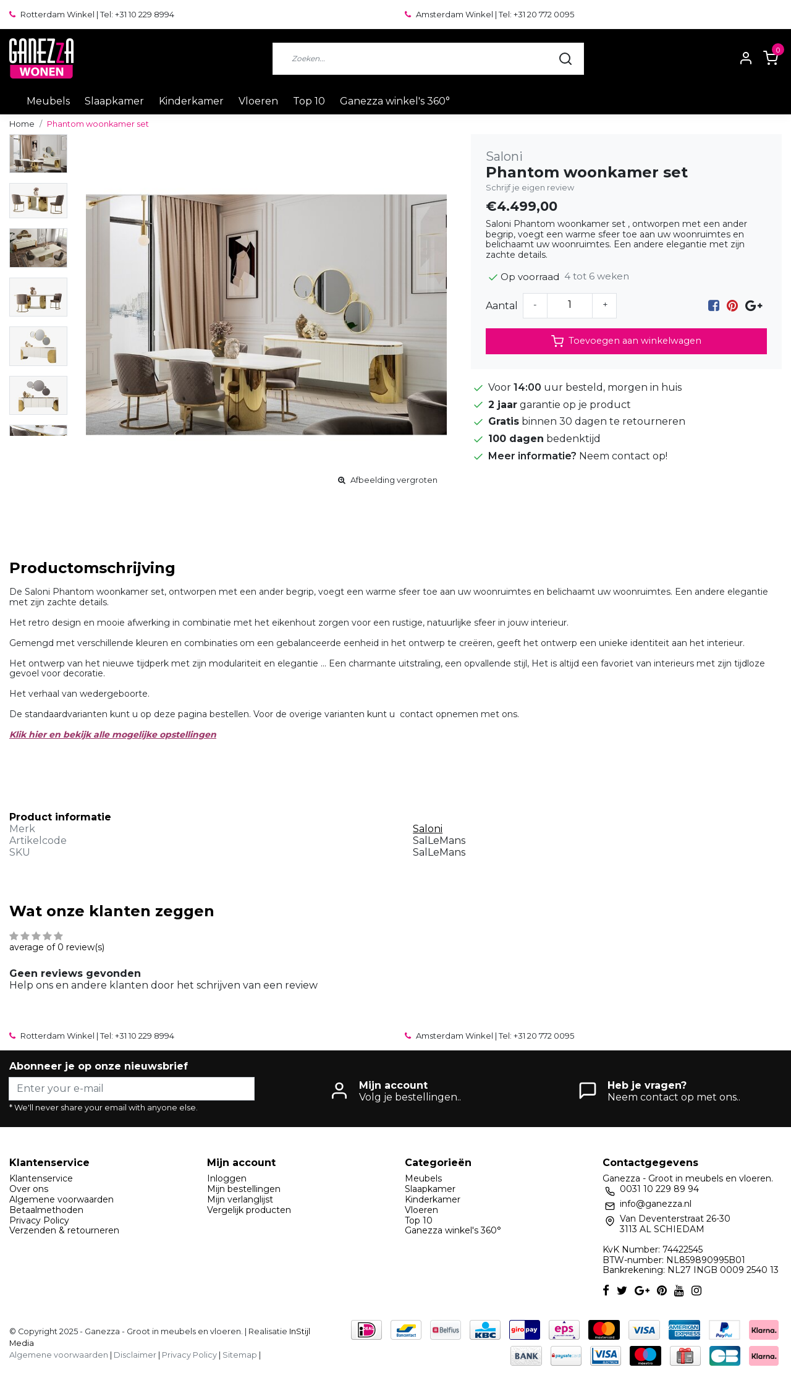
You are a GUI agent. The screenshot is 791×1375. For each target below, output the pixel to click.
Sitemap (239, 1355)
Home (22, 124)
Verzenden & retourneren (64, 1230)
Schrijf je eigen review (530, 187)
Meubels (48, 101)
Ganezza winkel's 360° (395, 101)
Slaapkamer (114, 101)
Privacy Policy (39, 1220)
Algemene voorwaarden (61, 1199)
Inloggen (227, 1178)
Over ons (28, 1188)
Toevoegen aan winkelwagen (626, 341)
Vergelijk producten (249, 1209)
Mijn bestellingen (244, 1188)
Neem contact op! (623, 456)
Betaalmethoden (46, 1209)
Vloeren (258, 101)
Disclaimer (135, 1355)
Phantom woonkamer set (98, 124)
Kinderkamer (191, 101)
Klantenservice (41, 1178)
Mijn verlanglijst (240, 1199)
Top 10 (309, 101)
